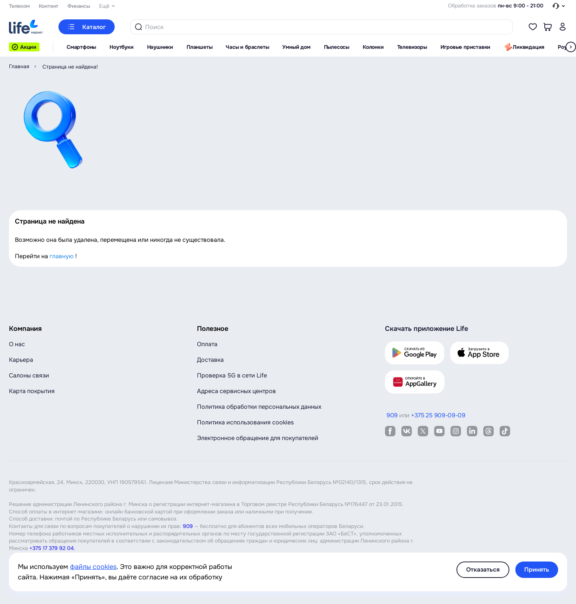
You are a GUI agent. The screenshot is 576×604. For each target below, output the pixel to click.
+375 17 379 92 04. (52, 548)
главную (62, 256)
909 (188, 526)
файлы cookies (93, 567)
